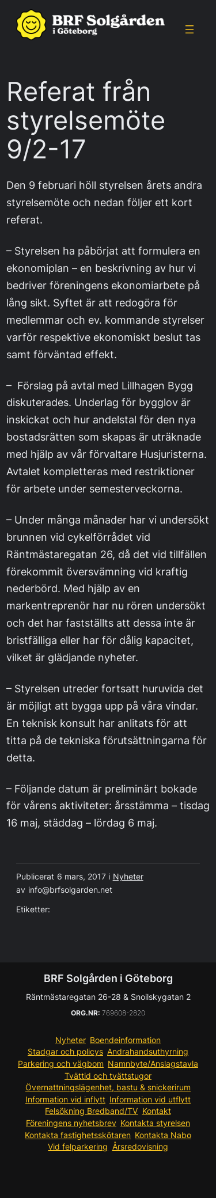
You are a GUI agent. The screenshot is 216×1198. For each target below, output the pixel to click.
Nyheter (128, 876)
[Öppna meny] (189, 29)
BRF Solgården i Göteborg (108, 978)
